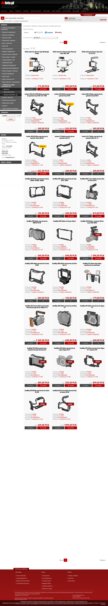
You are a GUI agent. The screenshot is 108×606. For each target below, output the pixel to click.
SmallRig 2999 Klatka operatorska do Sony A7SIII (37, 264)
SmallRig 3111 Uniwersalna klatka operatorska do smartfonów (92, 264)
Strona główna (27, 26)
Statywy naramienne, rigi (10, 95)
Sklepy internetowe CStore (21, 599)
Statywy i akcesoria (7, 97)
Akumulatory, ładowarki (8, 40)
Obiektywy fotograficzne (9, 65)
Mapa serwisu (56, 11)
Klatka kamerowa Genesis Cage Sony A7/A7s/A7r (92, 52)
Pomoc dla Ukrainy (21, 575)
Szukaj (11, 11)
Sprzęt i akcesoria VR (8, 79)
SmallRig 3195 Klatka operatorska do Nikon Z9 (64, 306)
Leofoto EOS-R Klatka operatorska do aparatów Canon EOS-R (92, 95)
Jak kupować (66, 11)
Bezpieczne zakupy (47, 588)
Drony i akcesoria (7, 43)
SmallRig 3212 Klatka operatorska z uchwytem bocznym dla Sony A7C (37, 349)
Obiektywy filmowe (7, 63)
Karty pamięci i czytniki (8, 57)
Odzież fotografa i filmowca (10, 71)
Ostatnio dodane (35, 11)
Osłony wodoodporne (8, 74)
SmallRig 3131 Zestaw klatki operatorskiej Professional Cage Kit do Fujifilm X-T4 (37, 306)
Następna (102, 42)
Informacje (18, 572)
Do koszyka (43, 89)
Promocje (18, 11)
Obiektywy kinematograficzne (10, 68)
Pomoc (43, 572)
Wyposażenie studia (7, 103)
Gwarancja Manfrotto (21, 578)
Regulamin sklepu (46, 583)
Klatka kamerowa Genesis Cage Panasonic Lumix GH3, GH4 (64, 52)
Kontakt (83, 11)
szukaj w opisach (7, 21)
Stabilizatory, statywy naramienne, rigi (41, 26)
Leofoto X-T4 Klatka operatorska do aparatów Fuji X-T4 (64, 137)
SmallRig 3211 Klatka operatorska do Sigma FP (92, 306)
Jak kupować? (45, 575)
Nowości (26, 11)
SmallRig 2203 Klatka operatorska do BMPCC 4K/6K (37, 222)
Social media (71, 581)
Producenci (46, 11)
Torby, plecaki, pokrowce (9, 100)
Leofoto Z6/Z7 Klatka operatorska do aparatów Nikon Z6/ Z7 (92, 137)
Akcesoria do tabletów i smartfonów (8, 28)
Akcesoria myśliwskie (8, 35)
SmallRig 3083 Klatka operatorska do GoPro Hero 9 (64, 264)
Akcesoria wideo (6, 38)
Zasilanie (4, 106)
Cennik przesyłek (46, 581)
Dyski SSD (5, 46)
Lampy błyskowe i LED (8, 60)
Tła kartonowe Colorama (22, 583)
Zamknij (103, 604)
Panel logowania (88, 14)
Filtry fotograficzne (7, 49)
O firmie (69, 572)
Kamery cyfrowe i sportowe (9, 54)
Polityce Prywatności (99, 603)
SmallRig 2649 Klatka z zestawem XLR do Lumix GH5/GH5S (92, 222)
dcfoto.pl (4, 11)
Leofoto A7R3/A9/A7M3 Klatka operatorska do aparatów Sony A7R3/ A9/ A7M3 (37, 95)
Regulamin (75, 11)
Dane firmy (70, 578)
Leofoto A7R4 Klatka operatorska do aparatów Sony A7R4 (64, 95)
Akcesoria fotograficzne (8, 32)
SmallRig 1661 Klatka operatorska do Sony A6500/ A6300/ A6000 (37, 179)
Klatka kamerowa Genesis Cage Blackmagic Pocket (37, 52)
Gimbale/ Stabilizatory (8, 51)
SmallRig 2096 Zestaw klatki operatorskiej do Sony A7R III (92, 179)
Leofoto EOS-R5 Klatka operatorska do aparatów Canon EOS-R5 (37, 137)
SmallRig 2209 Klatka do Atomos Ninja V (64, 221)
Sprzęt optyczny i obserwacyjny (11, 82)
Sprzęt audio (5, 76)
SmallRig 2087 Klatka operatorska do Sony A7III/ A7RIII (64, 179)
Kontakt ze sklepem (73, 575)
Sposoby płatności (47, 578)
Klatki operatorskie (56, 26)
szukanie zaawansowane (21, 21)
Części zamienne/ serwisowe (10, 108)
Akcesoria (6, 89)
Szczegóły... (31, 89)
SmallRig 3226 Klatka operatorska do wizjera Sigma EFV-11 (64, 349)
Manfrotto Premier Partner (23, 581)
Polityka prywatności (47, 586)
